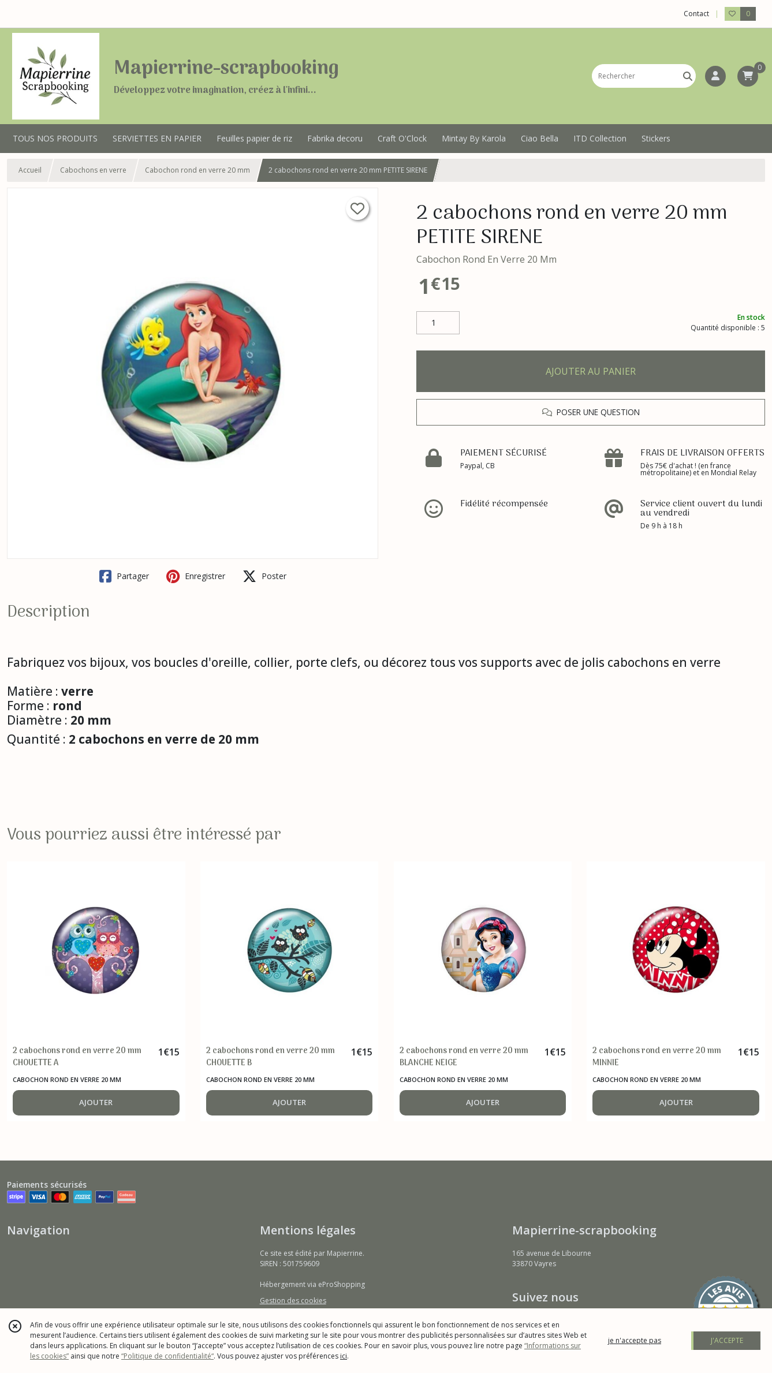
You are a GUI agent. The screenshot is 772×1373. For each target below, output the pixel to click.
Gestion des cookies (293, 1300)
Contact (696, 13)
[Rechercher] (687, 76)
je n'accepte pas (634, 1340)
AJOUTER (96, 1102)
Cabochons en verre (93, 170)
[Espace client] (715, 76)
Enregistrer (195, 576)
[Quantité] (438, 322)
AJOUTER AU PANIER (591, 371)
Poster (264, 576)
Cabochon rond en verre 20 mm (197, 170)
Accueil (30, 170)
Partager (124, 576)
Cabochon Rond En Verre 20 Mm (486, 259)
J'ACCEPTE (727, 1340)
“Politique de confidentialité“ (167, 1356)
